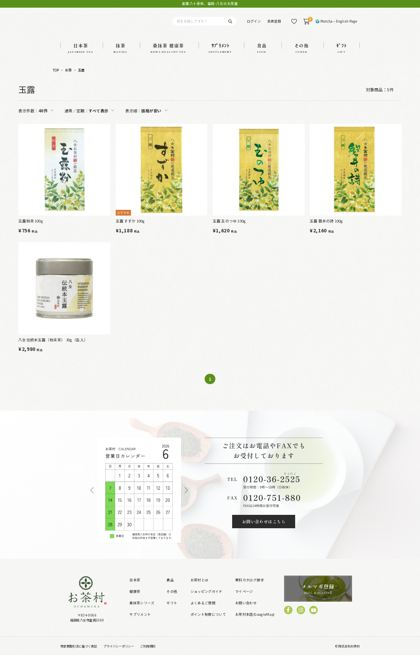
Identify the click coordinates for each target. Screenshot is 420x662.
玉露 (81, 78)
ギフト (171, 609)
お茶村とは (199, 586)
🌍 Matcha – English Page (336, 24)
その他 (171, 598)
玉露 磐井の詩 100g (326, 228)
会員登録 (274, 24)
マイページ (244, 598)
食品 (170, 586)
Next (186, 497)
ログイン (254, 24)
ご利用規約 (147, 653)
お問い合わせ (246, 609)
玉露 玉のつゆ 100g (229, 228)
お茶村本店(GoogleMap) (255, 621)
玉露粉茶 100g (30, 228)
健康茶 (134, 598)
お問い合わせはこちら (264, 529)
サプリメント (140, 621)
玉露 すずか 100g (130, 228)
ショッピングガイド (207, 598)
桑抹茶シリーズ (141, 609)
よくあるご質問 (203, 609)
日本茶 (134, 586)
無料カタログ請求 (249, 586)
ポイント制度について (208, 621)
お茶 (68, 78)
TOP (56, 78)
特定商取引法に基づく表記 (78, 653)
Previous (92, 497)
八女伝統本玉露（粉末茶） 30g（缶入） (53, 346)
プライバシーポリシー (118, 653)
